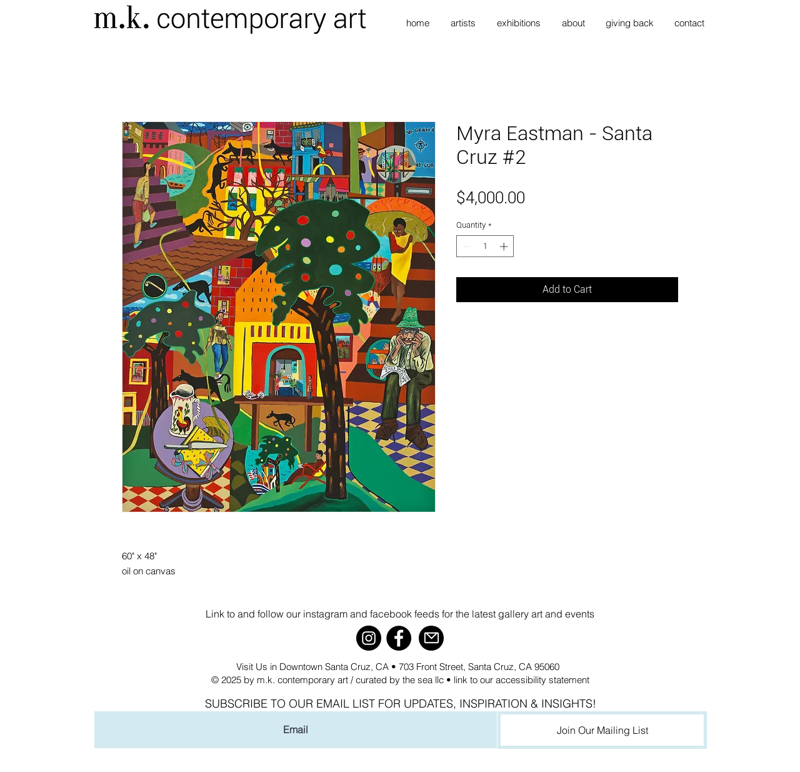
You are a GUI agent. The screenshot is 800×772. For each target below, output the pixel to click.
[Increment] (505, 246)
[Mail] (431, 638)
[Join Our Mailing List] (602, 730)
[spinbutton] (485, 246)
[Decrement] (465, 246)
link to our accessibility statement (521, 680)
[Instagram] (368, 638)
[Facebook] (398, 638)
